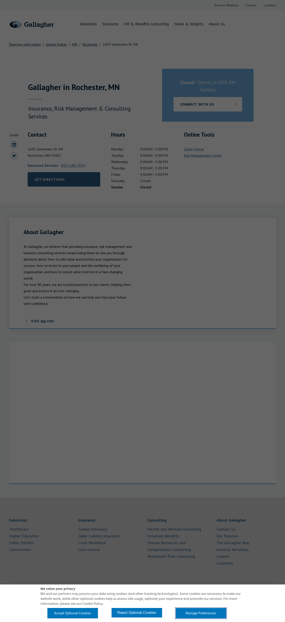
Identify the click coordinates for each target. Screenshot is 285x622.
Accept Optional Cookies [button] (72, 613)
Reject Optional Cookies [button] (136, 613)
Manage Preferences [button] (201, 613)
